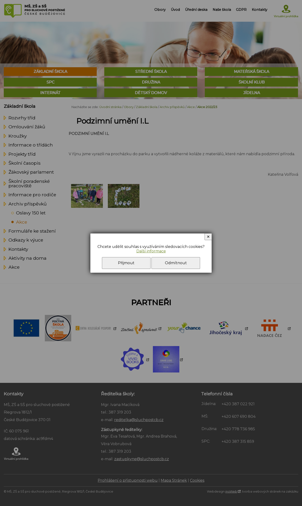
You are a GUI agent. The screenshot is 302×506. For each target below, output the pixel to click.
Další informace (151, 251)
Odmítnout (176, 263)
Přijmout (126, 263)
